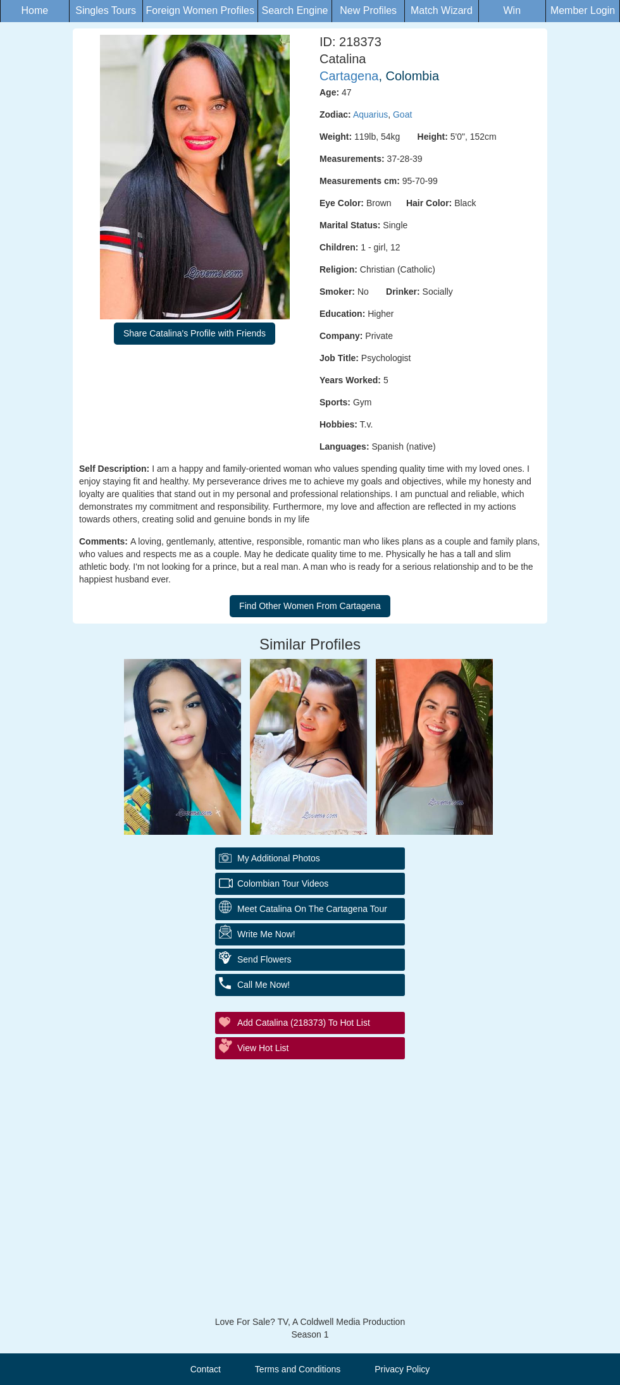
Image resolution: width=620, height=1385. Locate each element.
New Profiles (368, 10)
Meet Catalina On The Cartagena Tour (312, 909)
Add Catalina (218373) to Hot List (303, 1023)
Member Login (582, 10)
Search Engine (295, 10)
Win (512, 10)
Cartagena (348, 76)
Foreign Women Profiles (200, 10)
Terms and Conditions (297, 1369)
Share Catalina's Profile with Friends (194, 333)
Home (34, 10)
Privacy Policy (402, 1369)
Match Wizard (442, 10)
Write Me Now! (266, 934)
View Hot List (262, 1048)
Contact (205, 1369)
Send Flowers (264, 959)
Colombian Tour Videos (282, 883)
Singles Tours (105, 10)
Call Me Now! (263, 985)
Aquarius (370, 114)
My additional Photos (278, 858)
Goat (402, 114)
